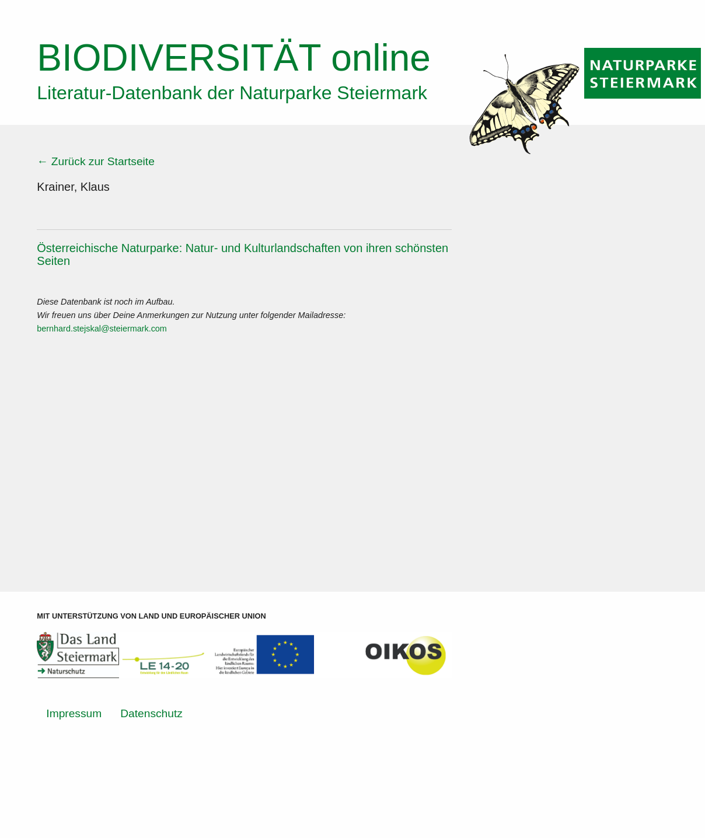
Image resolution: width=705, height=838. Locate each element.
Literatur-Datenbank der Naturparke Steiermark (232, 92)
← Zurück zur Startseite (96, 161)
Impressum (74, 713)
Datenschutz (151, 713)
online (234, 58)
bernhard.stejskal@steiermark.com (102, 328)
